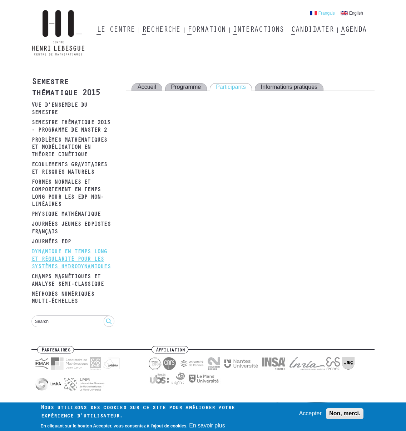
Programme (186, 87)
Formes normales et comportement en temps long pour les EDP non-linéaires (67, 194)
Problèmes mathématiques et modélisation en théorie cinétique (69, 148)
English (356, 13)
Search (42, 321)
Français (326, 13)
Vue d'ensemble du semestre (59, 109)
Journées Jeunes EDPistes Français (70, 228)
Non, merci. (344, 415)
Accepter (310, 415)
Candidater (312, 30)
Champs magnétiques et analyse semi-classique (67, 281)
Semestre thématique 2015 (65, 88)
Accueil (147, 87)
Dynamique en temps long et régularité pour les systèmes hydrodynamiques (70, 259)
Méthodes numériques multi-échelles (62, 298)
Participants (231, 87)
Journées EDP (51, 242)
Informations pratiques (289, 87)
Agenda (353, 30)
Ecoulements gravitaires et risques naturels (69, 169)
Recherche (161, 30)
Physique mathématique (65, 215)
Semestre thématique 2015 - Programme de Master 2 (70, 126)
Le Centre (115, 30)
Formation (206, 30)
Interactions (258, 30)
